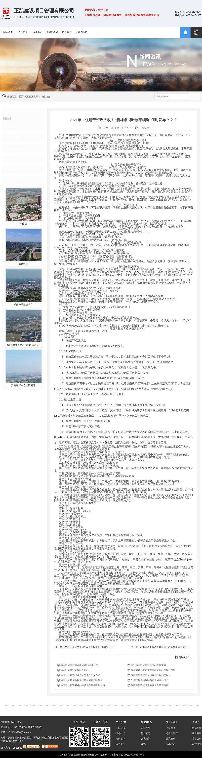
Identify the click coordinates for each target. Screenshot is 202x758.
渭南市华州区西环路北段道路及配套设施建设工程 (23, 345)
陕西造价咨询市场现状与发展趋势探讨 (151, 675)
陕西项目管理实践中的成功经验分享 (79, 665)
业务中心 (37, 32)
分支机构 (170, 738)
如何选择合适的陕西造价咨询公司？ (149, 680)
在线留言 (196, 32)
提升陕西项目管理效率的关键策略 (148, 665)
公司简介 (22, 32)
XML (20, 722)
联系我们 (67, 32)
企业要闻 (13, 127)
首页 (21, 96)
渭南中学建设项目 (23, 304)
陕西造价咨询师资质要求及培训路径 (149, 685)
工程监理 (120, 743)
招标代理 (120, 733)
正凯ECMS (81, 32)
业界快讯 (13, 170)
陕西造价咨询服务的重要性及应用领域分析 (83, 685)
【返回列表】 (181, 657)
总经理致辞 (172, 733)
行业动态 (45, 96)
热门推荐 (13, 180)
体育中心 (23, 264)
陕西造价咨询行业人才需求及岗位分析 (80, 675)
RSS (14, 722)
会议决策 (13, 148)
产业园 (23, 223)
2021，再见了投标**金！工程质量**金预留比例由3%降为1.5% (97, 647)
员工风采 (170, 743)
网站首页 (8, 32)
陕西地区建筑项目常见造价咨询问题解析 (82, 680)
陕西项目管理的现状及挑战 (75, 670)
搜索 (194, 96)
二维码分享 (145, 128)
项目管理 (120, 728)
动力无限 (17, 747)
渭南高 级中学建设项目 (23, 385)
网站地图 (5, 722)
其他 (10, 159)
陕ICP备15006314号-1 (132, 754)
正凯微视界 (52, 32)
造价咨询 (120, 738)
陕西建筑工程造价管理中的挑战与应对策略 (153, 670)
